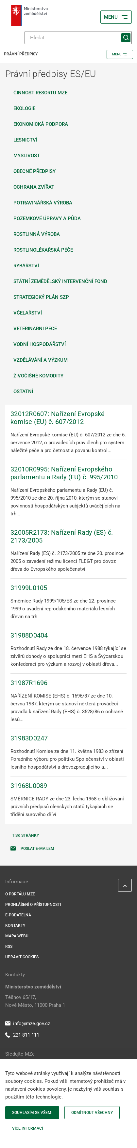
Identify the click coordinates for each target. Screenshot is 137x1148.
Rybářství (26, 266)
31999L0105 (28, 588)
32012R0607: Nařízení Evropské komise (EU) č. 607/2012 (57, 418)
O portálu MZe (20, 894)
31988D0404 (29, 635)
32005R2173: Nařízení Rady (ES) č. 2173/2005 (61, 536)
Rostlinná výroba (36, 234)
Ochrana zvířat (33, 187)
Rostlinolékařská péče (43, 250)
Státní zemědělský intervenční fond (60, 281)
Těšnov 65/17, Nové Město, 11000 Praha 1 (35, 1001)
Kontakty (15, 925)
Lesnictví (25, 140)
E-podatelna (18, 915)
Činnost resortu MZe (40, 93)
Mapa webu (16, 936)
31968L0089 (28, 786)
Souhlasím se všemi (32, 1112)
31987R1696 (29, 683)
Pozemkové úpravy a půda (47, 218)
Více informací (27, 1128)
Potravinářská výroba (42, 203)
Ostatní (23, 391)
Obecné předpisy (34, 171)
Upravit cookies (22, 957)
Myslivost (26, 156)
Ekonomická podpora (40, 124)
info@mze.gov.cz (27, 1023)
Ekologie (24, 108)
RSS (8, 946)
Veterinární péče (35, 329)
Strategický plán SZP (41, 297)
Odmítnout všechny (92, 1112)
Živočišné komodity (38, 376)
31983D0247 (29, 738)
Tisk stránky (25, 835)
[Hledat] (78, 37)
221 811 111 (22, 1035)
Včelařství (27, 313)
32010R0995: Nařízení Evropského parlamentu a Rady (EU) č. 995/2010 (64, 473)
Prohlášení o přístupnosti (33, 904)
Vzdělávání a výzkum (40, 360)
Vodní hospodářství (39, 344)
